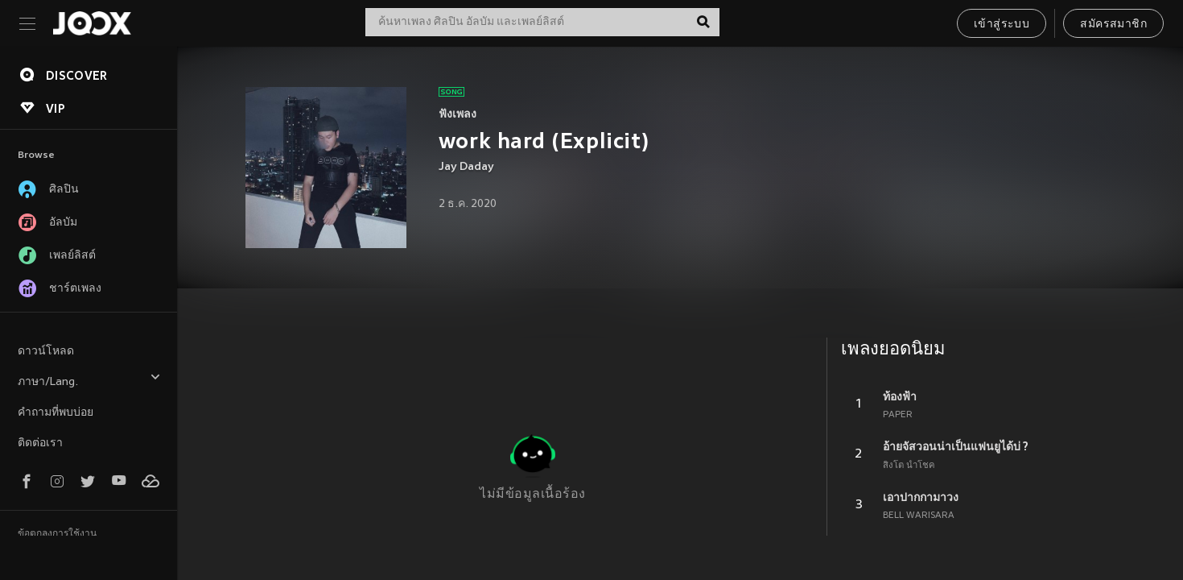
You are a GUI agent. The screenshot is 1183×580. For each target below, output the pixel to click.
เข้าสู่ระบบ (1001, 25)
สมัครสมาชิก (1113, 25)
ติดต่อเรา (40, 443)
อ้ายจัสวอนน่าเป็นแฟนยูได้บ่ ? (955, 446)
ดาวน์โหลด (46, 352)
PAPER (898, 415)
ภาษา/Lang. (89, 379)
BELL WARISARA (918, 515)
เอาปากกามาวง (920, 497)
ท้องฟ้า (900, 396)
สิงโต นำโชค (909, 465)
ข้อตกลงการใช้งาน (57, 534)
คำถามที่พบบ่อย (55, 413)
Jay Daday (466, 167)
